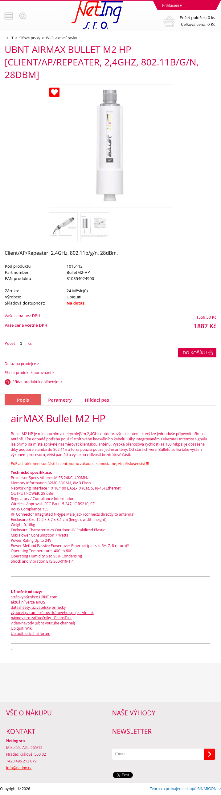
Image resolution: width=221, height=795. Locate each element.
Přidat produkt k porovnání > (29, 372)
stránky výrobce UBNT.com (34, 597)
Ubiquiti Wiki (22, 628)
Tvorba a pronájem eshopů (173, 788)
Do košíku (195, 352)
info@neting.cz (18, 767)
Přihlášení (170, 5)
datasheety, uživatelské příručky (38, 607)
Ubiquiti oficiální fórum (30, 633)
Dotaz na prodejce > (22, 363)
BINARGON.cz (209, 788)
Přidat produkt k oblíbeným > (37, 381)
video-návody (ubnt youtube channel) (43, 623)
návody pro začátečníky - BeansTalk (41, 617)
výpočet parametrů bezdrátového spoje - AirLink (52, 612)
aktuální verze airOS (28, 602)
